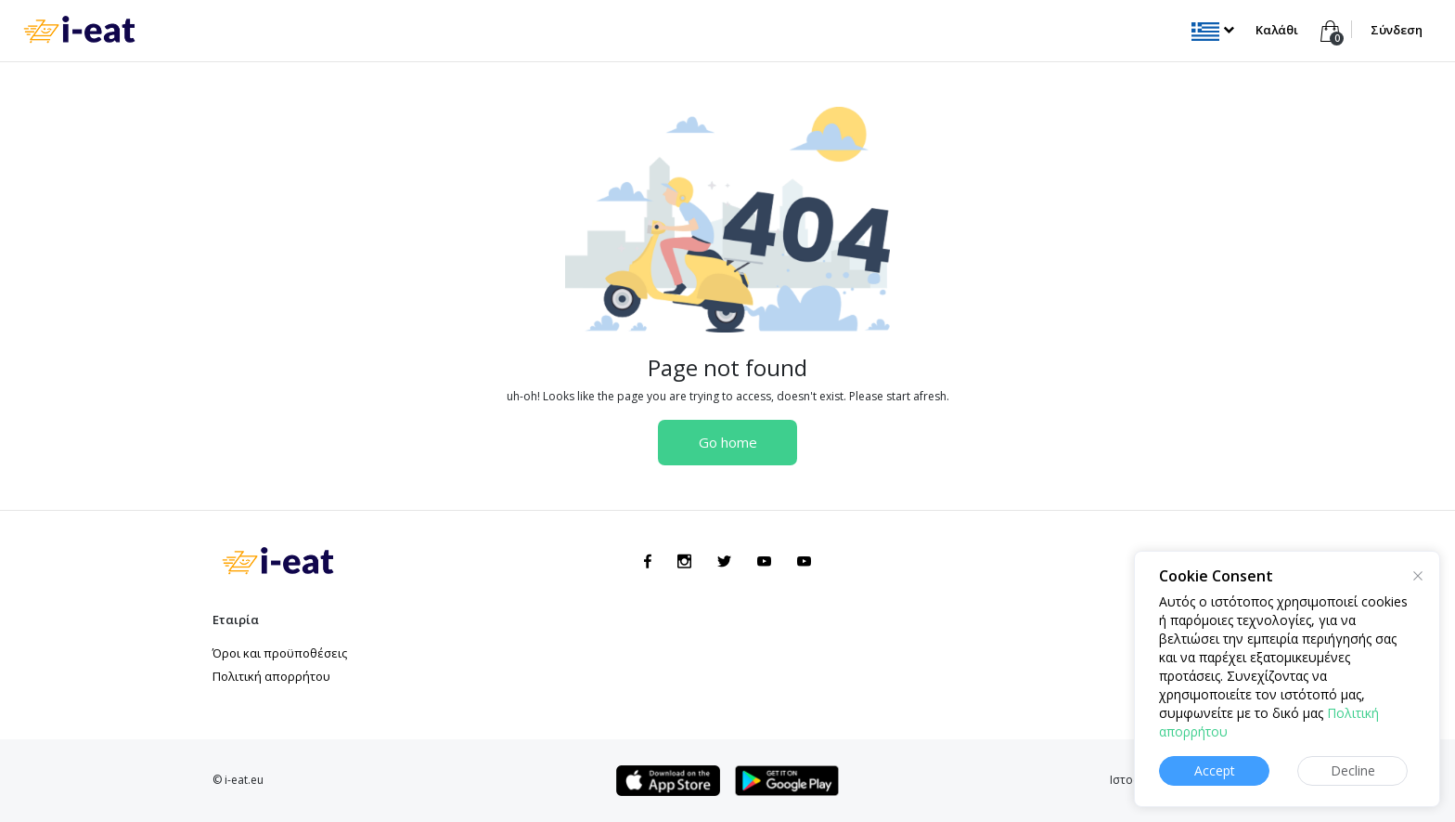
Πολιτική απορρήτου (271, 676)
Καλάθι (1278, 29)
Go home (728, 442)
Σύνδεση (1397, 29)
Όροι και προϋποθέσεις (279, 653)
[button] (1212, 29)
